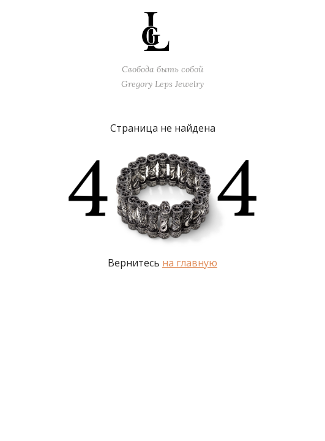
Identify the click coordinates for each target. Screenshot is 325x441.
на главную (189, 263)
